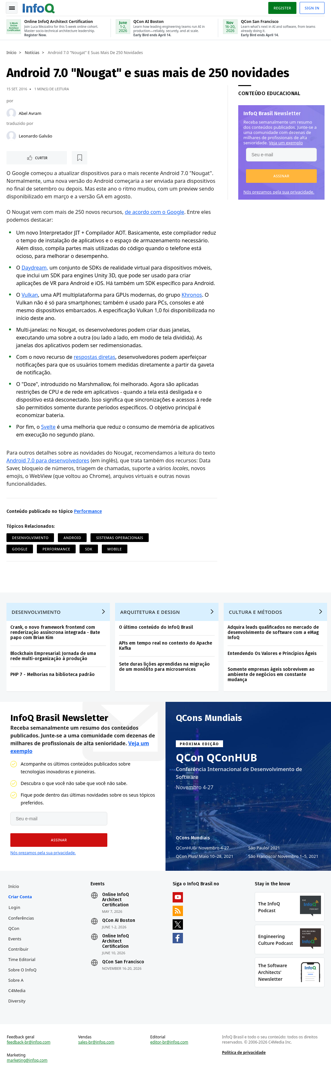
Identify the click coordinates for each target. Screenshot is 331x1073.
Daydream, (35, 267)
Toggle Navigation (13, 7)
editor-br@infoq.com (169, 1042)
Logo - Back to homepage (39, 7)
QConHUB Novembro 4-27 (202, 847)
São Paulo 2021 (264, 847)
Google (19, 548)
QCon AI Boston (118, 920)
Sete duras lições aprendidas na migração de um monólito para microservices (164, 666)
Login (15, 907)
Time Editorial (22, 959)
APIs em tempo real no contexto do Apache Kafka (165, 645)
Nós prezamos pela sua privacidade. (278, 191)
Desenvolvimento (30, 537)
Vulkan (30, 294)
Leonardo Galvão (35, 135)
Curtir (26, 157)
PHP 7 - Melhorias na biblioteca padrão (52, 674)
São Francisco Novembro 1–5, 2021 (283, 856)
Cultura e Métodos (255, 611)
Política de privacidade (244, 1052)
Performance (88, 511)
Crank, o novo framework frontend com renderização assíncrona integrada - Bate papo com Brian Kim (55, 632)
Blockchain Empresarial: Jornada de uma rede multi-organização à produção (53, 655)
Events (14, 938)
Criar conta (20, 896)
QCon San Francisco (123, 961)
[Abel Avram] (11, 112)
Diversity (17, 1000)
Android (72, 537)
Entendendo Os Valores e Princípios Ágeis (272, 653)
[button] (281, 175)
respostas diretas (94, 356)
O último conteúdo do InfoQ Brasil (156, 627)
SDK (88, 548)
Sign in (312, 7)
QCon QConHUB (216, 757)
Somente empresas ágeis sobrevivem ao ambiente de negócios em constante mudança (271, 674)
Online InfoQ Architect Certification (115, 899)
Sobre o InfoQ (22, 969)
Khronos (192, 294)
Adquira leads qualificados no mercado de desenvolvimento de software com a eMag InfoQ (273, 632)
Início (11, 52)
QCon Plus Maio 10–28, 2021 (204, 856)
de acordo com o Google (154, 211)
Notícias (32, 52)
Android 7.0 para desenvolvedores (47, 460)
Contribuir (18, 949)
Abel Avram (30, 112)
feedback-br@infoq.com (28, 1042)
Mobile (114, 548)
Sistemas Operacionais (119, 537)
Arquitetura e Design (150, 611)
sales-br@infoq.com (96, 1042)
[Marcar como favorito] (49, 157)
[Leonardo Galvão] (11, 135)
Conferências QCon (21, 923)
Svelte (48, 426)
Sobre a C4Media (17, 985)
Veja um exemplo (286, 142)
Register (282, 7)
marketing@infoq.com (27, 1060)
